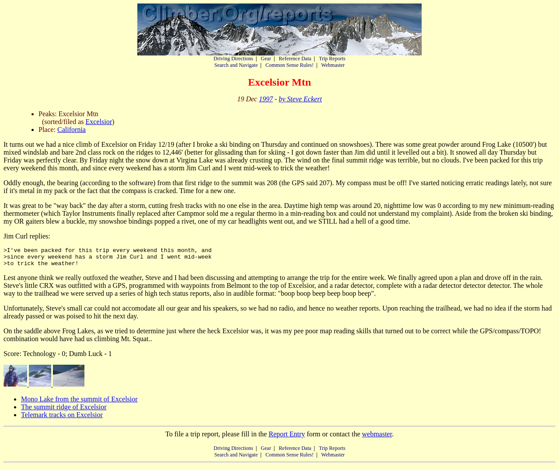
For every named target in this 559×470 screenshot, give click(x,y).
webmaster (376, 438)
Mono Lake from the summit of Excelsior (79, 403)
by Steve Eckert (300, 99)
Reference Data (295, 58)
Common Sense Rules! (290, 65)
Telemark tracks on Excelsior (62, 418)
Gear (266, 58)
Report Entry (287, 438)
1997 (266, 99)
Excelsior (99, 121)
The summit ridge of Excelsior (64, 411)
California (71, 129)
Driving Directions (233, 58)
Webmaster (333, 65)
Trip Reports (332, 58)
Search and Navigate (236, 65)
